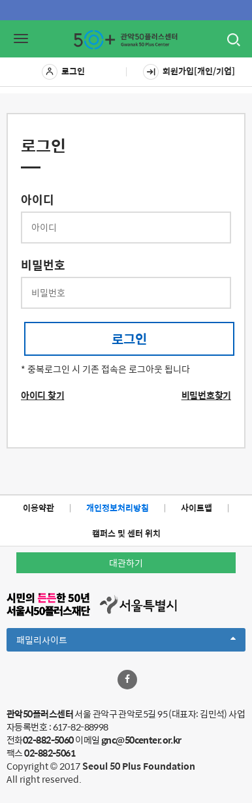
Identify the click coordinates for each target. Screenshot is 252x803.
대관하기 (126, 563)
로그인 (63, 72)
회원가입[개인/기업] (189, 72)
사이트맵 (196, 507)
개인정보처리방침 (117, 507)
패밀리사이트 (126, 642)
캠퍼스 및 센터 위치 (126, 533)
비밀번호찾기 (206, 395)
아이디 (37, 199)
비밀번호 (43, 265)
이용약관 (38, 507)
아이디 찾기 (42, 395)
